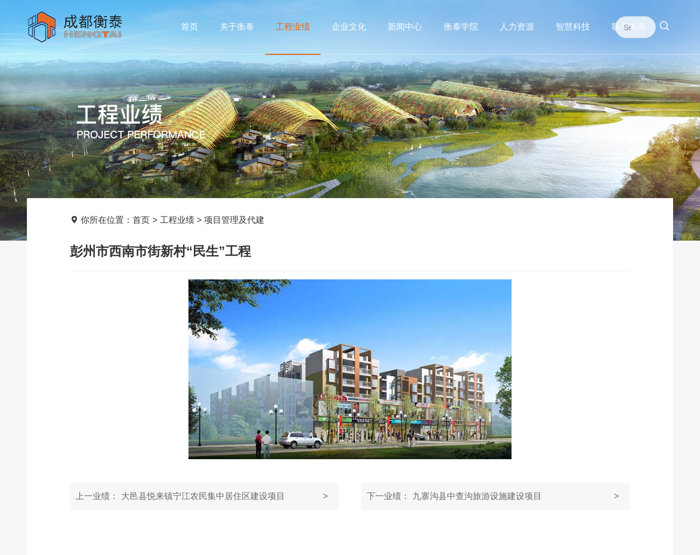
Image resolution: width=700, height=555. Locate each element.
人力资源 (517, 26)
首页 (189, 26)
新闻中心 (405, 26)
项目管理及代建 (234, 219)
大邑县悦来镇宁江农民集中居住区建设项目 (201, 496)
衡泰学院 (461, 26)
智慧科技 (573, 26)
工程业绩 (293, 26)
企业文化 (349, 26)
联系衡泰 (629, 26)
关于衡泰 (237, 26)
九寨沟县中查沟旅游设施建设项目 (493, 496)
